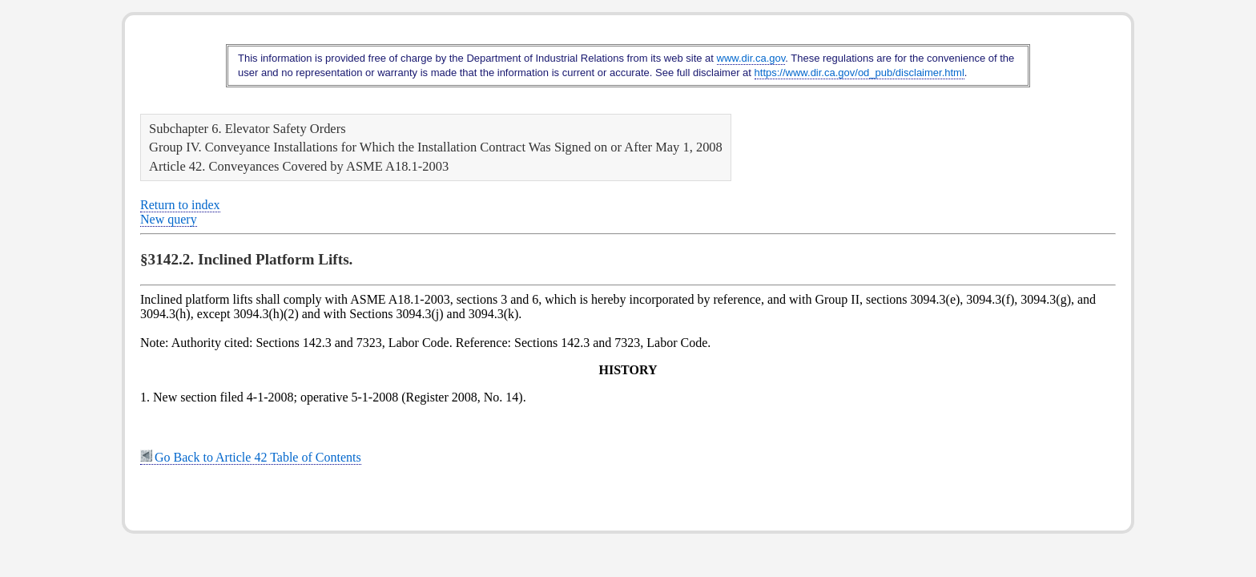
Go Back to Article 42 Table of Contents (250, 457)
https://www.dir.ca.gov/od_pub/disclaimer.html (859, 73)
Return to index (180, 205)
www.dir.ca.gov (751, 58)
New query (168, 219)
